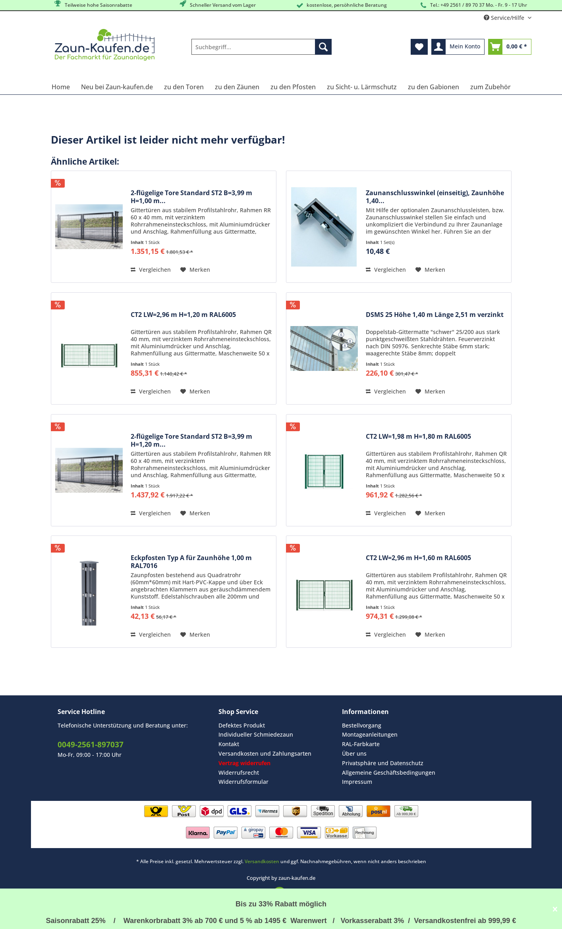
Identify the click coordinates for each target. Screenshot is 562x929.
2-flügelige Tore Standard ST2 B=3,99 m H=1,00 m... (191, 197)
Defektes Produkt (241, 725)
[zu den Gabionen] (433, 86)
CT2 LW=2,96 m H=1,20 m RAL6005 (183, 315)
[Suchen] (323, 47)
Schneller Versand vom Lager (217, 4)
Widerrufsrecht (238, 772)
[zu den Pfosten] (293, 86)
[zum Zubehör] (490, 86)
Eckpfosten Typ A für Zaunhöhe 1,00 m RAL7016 (191, 562)
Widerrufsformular (243, 781)
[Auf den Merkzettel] (195, 269)
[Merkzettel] (419, 47)
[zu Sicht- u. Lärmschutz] (361, 86)
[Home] (60, 86)
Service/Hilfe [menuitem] (505, 17)
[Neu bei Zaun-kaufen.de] (116, 86)
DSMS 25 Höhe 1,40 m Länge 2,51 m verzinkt (435, 315)
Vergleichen (151, 269)
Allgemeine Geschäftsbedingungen (388, 772)
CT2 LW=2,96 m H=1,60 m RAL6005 (418, 558)
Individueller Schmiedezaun (255, 734)
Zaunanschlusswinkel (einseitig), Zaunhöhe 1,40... (435, 197)
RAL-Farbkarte (361, 744)
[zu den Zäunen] (237, 86)
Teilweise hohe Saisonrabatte (92, 4)
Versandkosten (262, 861)
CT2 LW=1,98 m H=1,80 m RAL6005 (418, 436)
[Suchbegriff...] (261, 47)
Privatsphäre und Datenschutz (382, 763)
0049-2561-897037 (91, 744)
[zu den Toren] (183, 86)
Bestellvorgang (361, 725)
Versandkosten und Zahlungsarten (264, 753)
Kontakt (228, 744)
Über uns (354, 753)
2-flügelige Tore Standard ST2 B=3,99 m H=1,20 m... (191, 440)
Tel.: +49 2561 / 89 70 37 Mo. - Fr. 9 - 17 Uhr (473, 5)
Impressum (357, 781)
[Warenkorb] (509, 47)
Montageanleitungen (370, 734)
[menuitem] (261, 50)
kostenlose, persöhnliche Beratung (341, 5)
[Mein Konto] (458, 47)
